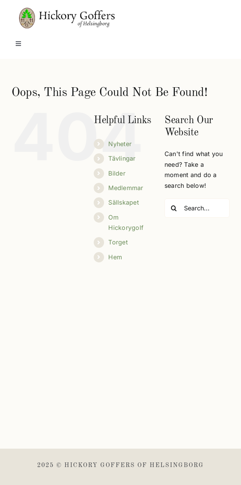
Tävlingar (121, 158)
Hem (115, 257)
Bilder (116, 173)
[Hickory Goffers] (67, 11)
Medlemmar (125, 188)
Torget (117, 242)
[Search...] (197, 208)
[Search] (174, 208)
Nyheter (120, 144)
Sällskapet (123, 202)
